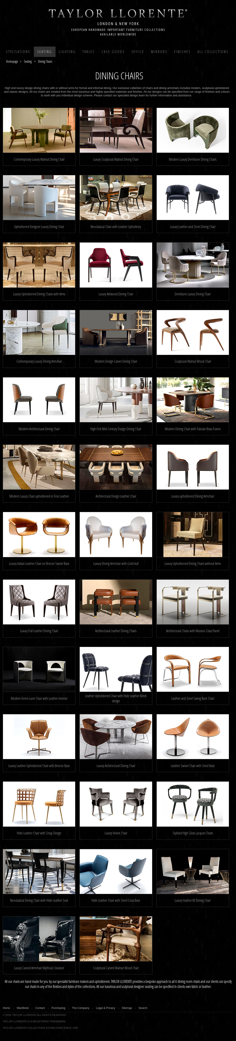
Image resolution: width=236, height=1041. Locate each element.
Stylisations (18, 51)
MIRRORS (159, 51)
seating (28, 61)
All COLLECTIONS (213, 51)
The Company (80, 1008)
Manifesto (23, 1008)
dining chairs (45, 61)
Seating (44, 51)
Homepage (12, 61)
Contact (40, 1008)
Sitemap (127, 1008)
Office (138, 51)
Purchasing (58, 1008)
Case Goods (113, 51)
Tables (89, 51)
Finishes (182, 51)
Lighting (67, 51)
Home (6, 1008)
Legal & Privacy (105, 1008)
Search (143, 1008)
